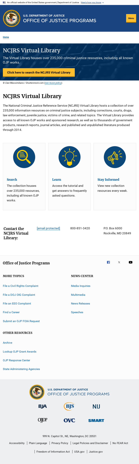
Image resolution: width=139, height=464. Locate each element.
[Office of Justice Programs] (11, 18)
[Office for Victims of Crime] (69, 423)
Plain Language (38, 443)
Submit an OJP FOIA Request (21, 321)
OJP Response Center (16, 360)
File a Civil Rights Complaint (20, 286)
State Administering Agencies (21, 369)
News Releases (80, 303)
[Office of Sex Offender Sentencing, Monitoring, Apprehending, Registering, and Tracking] (96, 422)
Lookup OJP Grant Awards (19, 351)
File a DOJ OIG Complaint (19, 294)
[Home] (59, 18)
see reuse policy (53, 82)
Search (12, 180)
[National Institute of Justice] (96, 409)
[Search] (24, 157)
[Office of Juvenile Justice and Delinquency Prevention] (42, 423)
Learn (56, 180)
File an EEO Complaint (17, 303)
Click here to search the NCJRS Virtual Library (38, 72)
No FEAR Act (120, 443)
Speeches (77, 312)
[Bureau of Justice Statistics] (69, 411)
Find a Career (11, 312)
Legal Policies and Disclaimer (90, 443)
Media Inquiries (80, 286)
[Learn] (69, 157)
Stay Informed (108, 180)
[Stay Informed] (115, 157)
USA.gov (79, 451)
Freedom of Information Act (53, 451)
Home (6, 37)
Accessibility (17, 443)
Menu (131, 18)
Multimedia (78, 294)
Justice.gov (96, 451)
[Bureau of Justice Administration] (42, 409)
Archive (7, 342)
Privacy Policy (60, 443)
